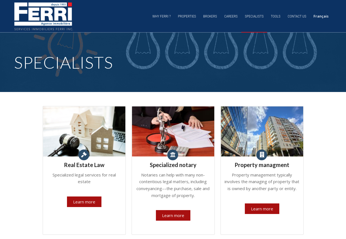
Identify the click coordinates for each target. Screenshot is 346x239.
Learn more (84, 202)
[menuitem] (161, 16)
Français (320, 16)
